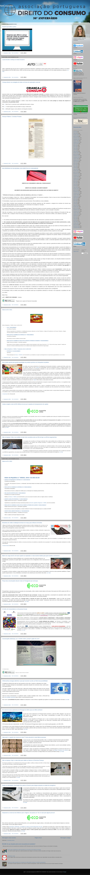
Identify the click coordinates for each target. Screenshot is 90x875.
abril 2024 (75, 167)
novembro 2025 (76, 139)
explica (34, 379)
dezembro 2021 (76, 209)
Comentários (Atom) (10, 840)
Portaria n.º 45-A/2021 (13, 351)
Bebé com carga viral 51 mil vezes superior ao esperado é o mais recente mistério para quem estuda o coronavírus (30, 555)
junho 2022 (75, 200)
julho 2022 (75, 199)
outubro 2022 (75, 194)
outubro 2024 (75, 158)
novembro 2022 (76, 193)
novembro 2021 (76, 211)
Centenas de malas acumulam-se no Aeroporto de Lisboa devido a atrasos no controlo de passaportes (26, 862)
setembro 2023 (76, 178)
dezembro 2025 (76, 137)
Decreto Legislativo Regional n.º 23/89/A (38, 502)
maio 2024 (75, 166)
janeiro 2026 (75, 136)
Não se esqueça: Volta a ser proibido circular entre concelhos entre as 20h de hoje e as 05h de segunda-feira (29, 437)
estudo (37, 367)
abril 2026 (75, 131)
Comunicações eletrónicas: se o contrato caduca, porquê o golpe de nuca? (20, 638)
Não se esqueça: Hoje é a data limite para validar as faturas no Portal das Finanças (23, 760)
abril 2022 (75, 203)
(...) (4, 104)
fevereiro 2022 (76, 206)
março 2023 (75, 187)
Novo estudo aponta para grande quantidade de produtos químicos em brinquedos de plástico (25, 362)
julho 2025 (75, 145)
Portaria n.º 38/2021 (13, 496)
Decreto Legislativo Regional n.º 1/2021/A (16, 499)
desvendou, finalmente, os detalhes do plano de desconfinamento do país (25, 826)
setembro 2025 (76, 142)
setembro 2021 (76, 214)
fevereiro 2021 (76, 223)
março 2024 (75, 169)
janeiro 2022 (75, 208)
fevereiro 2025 (76, 152)
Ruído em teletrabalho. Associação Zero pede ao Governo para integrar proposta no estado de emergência (28, 785)
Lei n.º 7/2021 (11, 327)
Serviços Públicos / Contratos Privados (12, 116)
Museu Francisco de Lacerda (61, 750)
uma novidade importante (9, 697)
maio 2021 (75, 218)
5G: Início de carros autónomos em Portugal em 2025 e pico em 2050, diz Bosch (22, 710)
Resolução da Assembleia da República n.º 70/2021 (20, 334)
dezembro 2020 (76, 226)
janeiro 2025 (75, 154)
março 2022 (75, 205)
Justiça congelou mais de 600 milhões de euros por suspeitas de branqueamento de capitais (25, 404)
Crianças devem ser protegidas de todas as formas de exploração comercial (21, 82)
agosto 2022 (75, 197)
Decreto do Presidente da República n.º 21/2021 (17, 479)
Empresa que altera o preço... (9, 26)
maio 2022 (75, 202)
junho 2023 (75, 182)
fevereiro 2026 (76, 134)
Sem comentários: (15, 52)
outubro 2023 (75, 176)
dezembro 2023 (76, 173)
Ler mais (7, 427)
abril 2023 (75, 185)
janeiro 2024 (75, 172)
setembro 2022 (76, 196)
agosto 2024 (75, 161)
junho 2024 (75, 164)
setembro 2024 (76, 160)
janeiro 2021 (75, 224)
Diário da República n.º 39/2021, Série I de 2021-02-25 (20, 477)
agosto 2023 (75, 179)
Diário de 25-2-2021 (7, 461)
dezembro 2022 (76, 191)
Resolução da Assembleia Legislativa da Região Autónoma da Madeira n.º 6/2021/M (27, 340)
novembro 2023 (76, 175)
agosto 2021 (75, 215)
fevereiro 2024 (76, 170)
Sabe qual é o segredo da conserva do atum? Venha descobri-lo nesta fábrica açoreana (24, 737)
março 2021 (75, 221)
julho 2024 (75, 163)
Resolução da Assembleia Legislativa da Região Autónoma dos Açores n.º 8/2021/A (25, 505)
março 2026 (75, 133)
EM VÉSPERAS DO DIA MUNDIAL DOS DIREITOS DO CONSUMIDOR (20, 168)
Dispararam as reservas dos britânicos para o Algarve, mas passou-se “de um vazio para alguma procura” (28, 812)
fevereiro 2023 (76, 188)
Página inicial (38, 837)
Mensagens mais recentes (9, 837)
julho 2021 (75, 217)
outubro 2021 (75, 212)
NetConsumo (6, 6)
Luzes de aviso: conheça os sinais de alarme (13, 59)
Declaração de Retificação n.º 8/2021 (15, 493)
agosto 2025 (75, 143)
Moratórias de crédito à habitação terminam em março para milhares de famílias (22, 522)
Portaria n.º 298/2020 (18, 354)
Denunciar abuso (77, 127)
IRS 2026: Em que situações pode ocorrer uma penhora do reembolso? (18, 844)
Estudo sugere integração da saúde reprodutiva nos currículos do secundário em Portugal (24, 849)
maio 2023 (75, 184)
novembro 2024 (76, 157)
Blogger (64, 871)
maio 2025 (75, 148)
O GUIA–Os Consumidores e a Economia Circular (14, 609)
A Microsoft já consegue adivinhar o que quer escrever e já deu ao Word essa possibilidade (25, 681)
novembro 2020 (76, 227)
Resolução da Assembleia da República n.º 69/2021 (18, 487)
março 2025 (75, 151)
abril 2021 (75, 220)
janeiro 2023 (75, 190)
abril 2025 (75, 149)
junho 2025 (75, 146)
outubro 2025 (75, 140)
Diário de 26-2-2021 (7, 309)
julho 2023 (75, 181)
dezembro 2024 (76, 155)
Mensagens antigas (65, 837)
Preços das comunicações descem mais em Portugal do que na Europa (20, 580)
